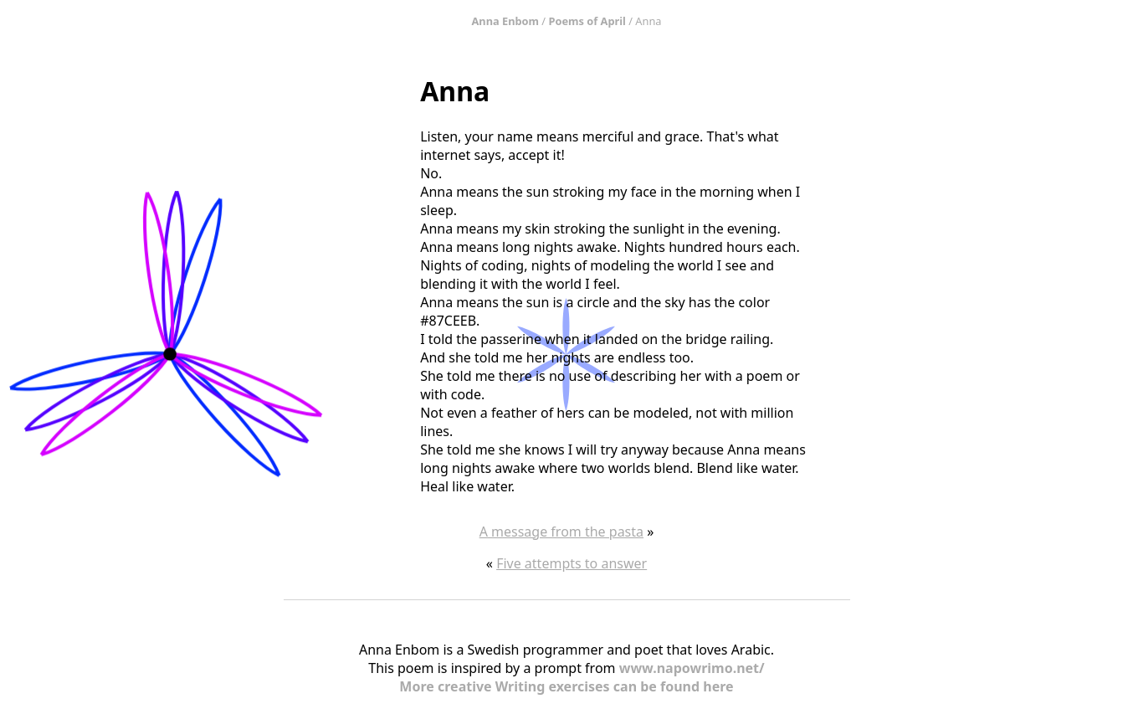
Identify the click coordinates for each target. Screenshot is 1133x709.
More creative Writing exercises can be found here (566, 686)
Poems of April (586, 20)
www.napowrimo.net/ (692, 668)
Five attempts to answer (571, 563)
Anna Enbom (506, 20)
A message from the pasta (561, 531)
